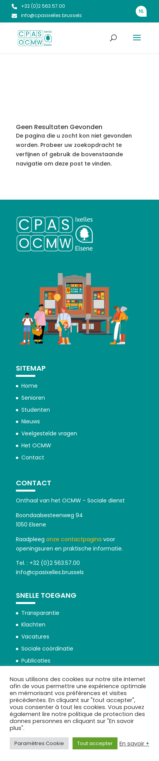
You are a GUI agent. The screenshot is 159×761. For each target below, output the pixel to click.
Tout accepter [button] (95, 743)
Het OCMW (36, 445)
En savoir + (134, 743)
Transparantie (40, 613)
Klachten (33, 624)
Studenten (35, 410)
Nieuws (30, 421)
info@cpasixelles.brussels (47, 15)
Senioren (33, 398)
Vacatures (35, 636)
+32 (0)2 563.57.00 (38, 6)
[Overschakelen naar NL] (141, 11)
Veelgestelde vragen (49, 433)
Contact (32, 457)
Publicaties (35, 660)
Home (29, 386)
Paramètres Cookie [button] (39, 743)
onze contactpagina (74, 539)
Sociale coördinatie (47, 648)
